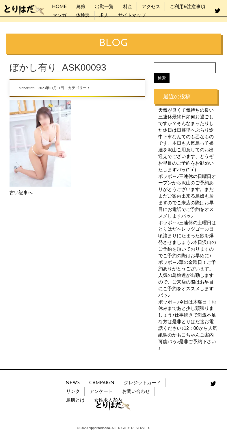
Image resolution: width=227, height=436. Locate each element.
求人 (104, 15)
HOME (59, 7)
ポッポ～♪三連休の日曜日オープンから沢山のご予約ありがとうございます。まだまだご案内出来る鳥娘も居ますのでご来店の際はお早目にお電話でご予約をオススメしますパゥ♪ (187, 196)
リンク (73, 391)
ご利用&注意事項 (187, 7)
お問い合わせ (136, 391)
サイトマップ (132, 15)
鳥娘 (80, 7)
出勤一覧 (104, 7)
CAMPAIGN (101, 383)
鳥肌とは (75, 400)
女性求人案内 (108, 400)
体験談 (83, 15)
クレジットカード (142, 383)
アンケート (101, 391)
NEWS (73, 383)
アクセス (151, 7)
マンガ (59, 15)
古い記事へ (21, 192)
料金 (127, 7)
